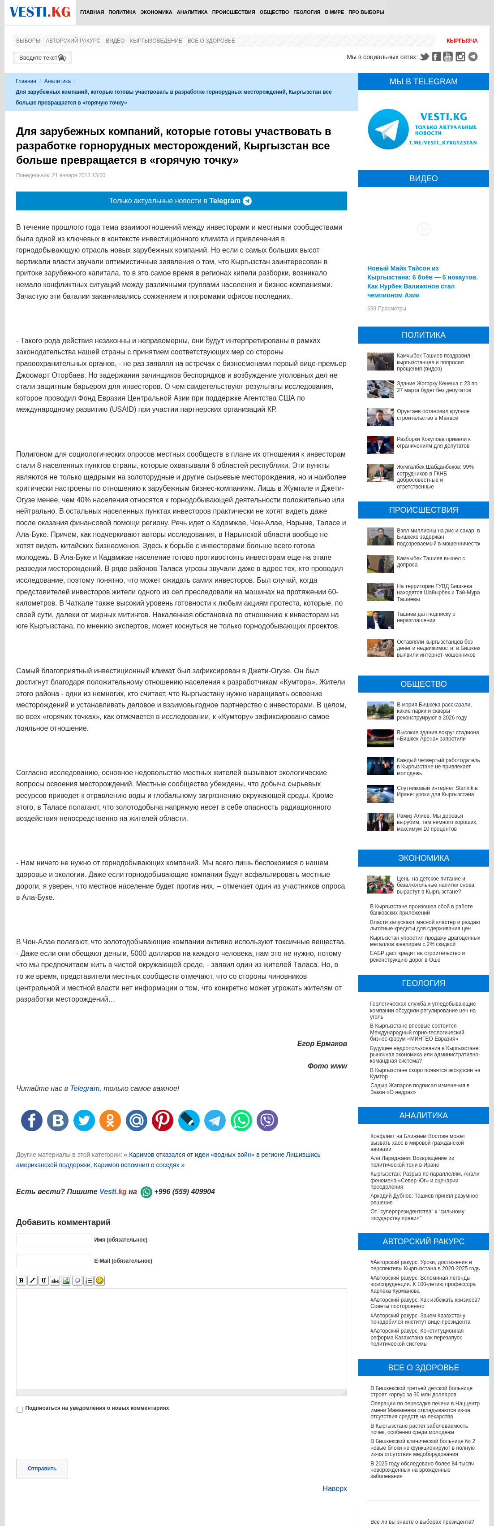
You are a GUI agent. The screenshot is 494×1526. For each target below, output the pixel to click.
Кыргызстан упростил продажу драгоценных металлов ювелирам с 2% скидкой (425, 947)
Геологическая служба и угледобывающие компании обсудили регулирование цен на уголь (423, 1017)
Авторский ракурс (73, 41)
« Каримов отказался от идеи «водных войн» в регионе (204, 1143)
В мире (334, 12)
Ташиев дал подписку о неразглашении (426, 617)
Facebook (436, 56)
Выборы (28, 41)
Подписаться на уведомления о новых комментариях (97, 1378)
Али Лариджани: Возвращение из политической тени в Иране (412, 1168)
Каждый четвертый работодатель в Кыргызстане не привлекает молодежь (438, 766)
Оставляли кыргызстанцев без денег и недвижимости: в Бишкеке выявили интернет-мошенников (439, 648)
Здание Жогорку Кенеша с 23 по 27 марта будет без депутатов (437, 386)
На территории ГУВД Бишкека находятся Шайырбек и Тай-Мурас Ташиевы (439, 592)
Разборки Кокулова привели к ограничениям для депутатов (434, 442)
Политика (122, 12)
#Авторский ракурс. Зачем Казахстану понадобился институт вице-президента (420, 1325)
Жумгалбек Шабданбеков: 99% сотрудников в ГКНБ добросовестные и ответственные (435, 476)
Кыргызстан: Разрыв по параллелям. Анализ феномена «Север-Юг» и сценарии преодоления (426, 1187)
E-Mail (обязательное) (123, 1249)
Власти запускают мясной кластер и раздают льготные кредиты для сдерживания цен (415, 928)
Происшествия (233, 12)
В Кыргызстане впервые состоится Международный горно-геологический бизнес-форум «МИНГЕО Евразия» (417, 1039)
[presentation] (84, 1406)
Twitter (424, 56)
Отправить (42, 1438)
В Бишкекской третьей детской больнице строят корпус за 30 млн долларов (421, 1397)
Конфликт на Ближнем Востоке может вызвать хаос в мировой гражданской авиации (417, 1149)
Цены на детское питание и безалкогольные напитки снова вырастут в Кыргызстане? (435, 885)
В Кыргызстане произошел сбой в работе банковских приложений (421, 909)
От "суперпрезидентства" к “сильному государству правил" (417, 1221)
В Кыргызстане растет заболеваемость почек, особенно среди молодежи (419, 1435)
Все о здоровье (211, 41)
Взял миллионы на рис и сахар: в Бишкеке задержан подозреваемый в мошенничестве (439, 537)
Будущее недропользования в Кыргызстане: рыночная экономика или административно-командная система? (425, 1061)
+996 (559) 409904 (184, 1180)
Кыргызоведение (156, 41)
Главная (92, 12)
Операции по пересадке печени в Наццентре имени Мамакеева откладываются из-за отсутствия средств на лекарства (426, 1416)
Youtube (449, 56)
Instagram (461, 56)
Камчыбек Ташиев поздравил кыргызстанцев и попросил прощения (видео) (433, 362)
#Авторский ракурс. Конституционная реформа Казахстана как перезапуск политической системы (417, 1344)
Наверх (335, 1458)
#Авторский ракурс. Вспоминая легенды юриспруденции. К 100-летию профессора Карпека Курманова (423, 1290)
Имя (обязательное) (120, 1228)
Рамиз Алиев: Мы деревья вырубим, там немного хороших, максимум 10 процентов (437, 822)
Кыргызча (462, 41)
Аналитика (192, 12)
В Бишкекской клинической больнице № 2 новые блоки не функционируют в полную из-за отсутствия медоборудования (422, 1454)
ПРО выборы (366, 12)
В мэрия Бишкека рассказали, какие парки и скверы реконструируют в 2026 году (434, 711)
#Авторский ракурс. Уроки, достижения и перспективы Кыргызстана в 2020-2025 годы (425, 1271)
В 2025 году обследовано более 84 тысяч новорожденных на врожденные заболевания (422, 1476)
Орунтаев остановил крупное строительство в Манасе (433, 414)
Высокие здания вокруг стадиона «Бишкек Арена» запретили (438, 735)
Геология (306, 12)
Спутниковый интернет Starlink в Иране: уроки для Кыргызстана (437, 791)
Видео (115, 41)
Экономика (156, 12)
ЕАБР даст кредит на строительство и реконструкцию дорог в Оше (417, 963)
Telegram (474, 56)
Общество (274, 12)
